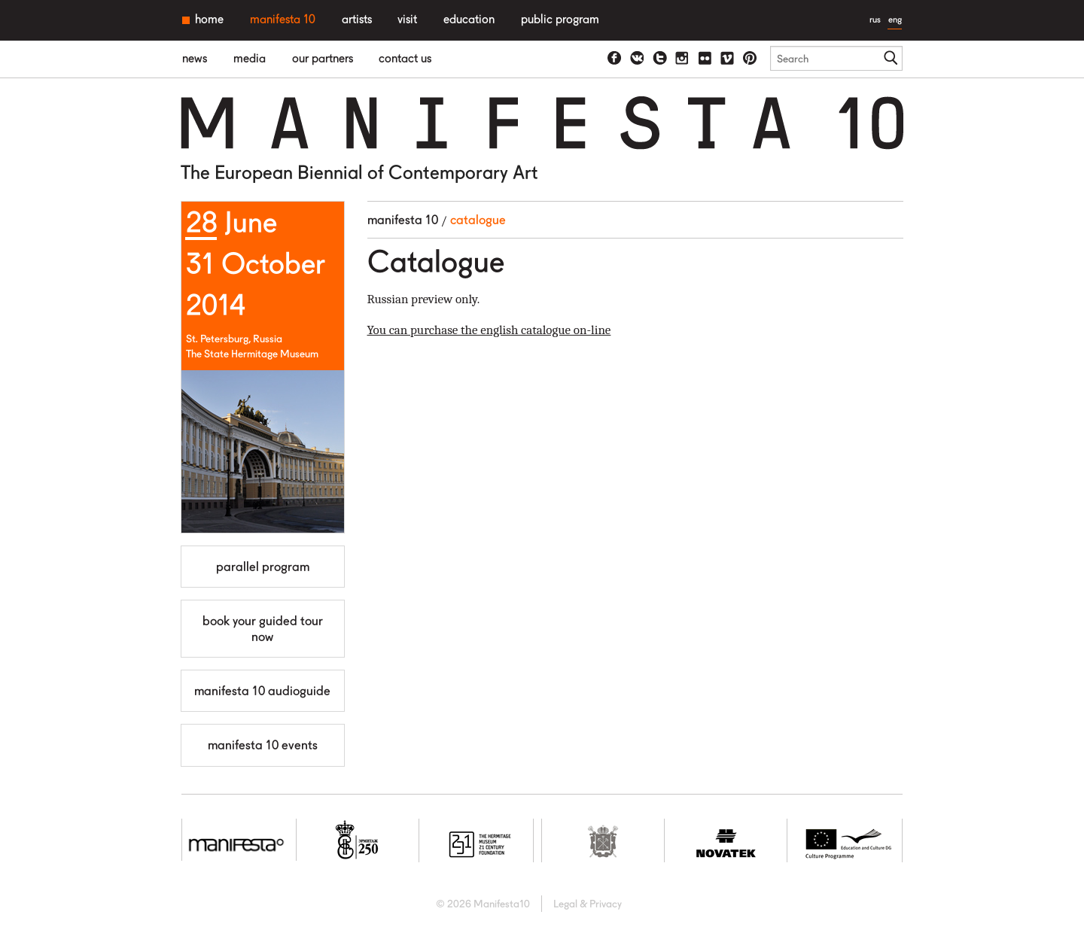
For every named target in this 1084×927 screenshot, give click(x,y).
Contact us (405, 58)
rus (875, 19)
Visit (407, 19)
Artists (357, 19)
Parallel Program (262, 566)
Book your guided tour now (262, 628)
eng (895, 19)
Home (209, 19)
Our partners (322, 58)
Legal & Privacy (587, 904)
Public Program (560, 19)
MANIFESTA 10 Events (263, 744)
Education (469, 19)
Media (249, 58)
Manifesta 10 (282, 19)
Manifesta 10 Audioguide (262, 690)
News (194, 58)
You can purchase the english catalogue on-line (489, 330)
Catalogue (478, 219)
